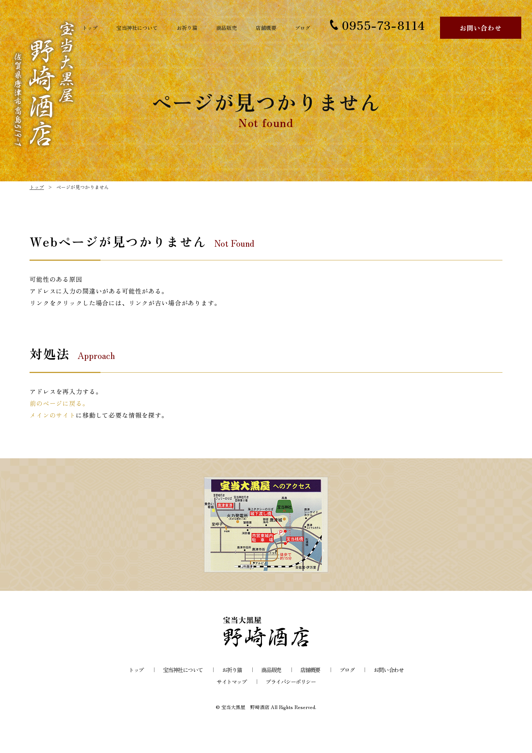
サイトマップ (231, 681)
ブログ (301, 28)
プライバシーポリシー (291, 681)
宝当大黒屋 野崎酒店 (245, 707)
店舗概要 (266, 28)
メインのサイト (53, 415)
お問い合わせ (480, 27)
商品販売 (228, 28)
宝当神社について (139, 28)
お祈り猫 (190, 28)
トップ (92, 28)
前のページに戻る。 (59, 403)
